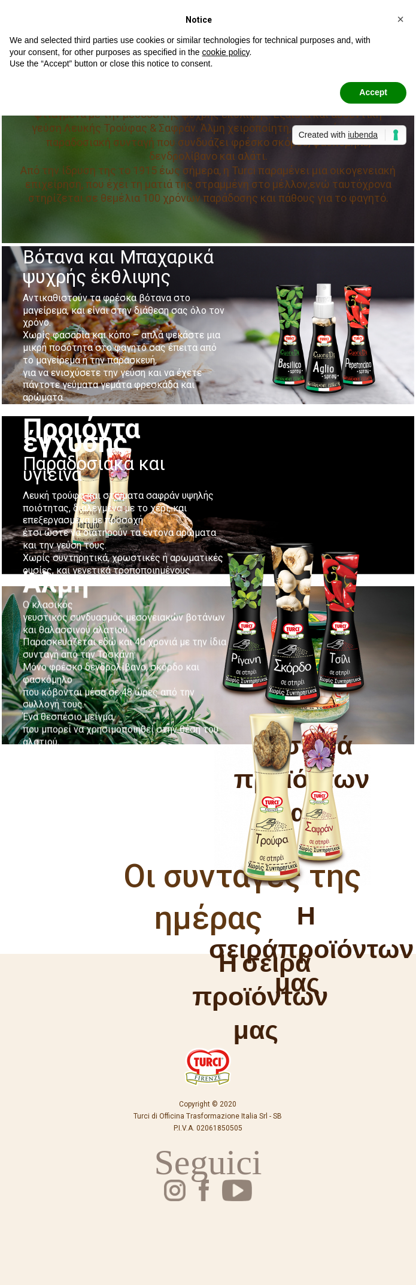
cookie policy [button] (225, 52)
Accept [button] (373, 92)
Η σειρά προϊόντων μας (260, 995)
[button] (400, 19)
